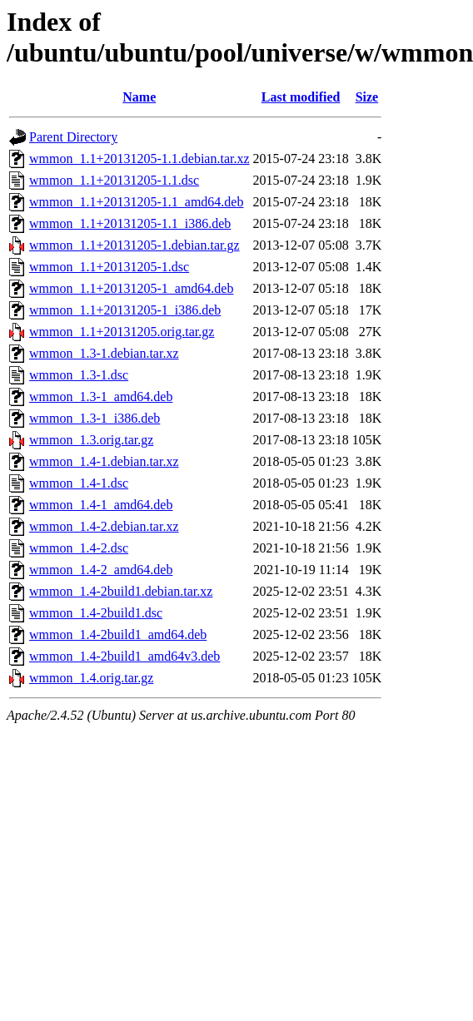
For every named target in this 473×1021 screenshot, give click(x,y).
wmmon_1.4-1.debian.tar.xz (104, 461)
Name (139, 97)
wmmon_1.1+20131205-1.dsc (109, 267)
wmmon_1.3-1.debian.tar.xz (104, 353)
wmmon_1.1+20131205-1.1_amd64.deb (136, 202)
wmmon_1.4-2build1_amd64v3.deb (124, 656)
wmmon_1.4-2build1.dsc (95, 613)
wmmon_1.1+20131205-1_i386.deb (125, 310)
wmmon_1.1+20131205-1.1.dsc (114, 180)
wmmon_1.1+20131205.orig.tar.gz (121, 332)
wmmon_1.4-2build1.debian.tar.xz (120, 591)
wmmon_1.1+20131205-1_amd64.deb (131, 288)
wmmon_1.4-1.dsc (78, 483)
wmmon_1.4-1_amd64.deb (100, 505)
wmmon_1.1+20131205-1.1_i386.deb (130, 223)
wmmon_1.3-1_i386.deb (94, 418)
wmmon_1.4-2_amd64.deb (100, 570)
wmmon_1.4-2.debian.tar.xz (104, 526)
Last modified (301, 97)
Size (367, 97)
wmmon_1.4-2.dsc (78, 548)
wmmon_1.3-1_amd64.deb (100, 396)
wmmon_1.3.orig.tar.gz (91, 440)
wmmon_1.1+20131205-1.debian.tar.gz (134, 245)
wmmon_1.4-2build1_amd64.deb (118, 634)
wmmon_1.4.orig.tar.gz (91, 678)
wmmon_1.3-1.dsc (78, 375)
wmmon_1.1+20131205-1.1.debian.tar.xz (139, 158)
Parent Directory (73, 137)
